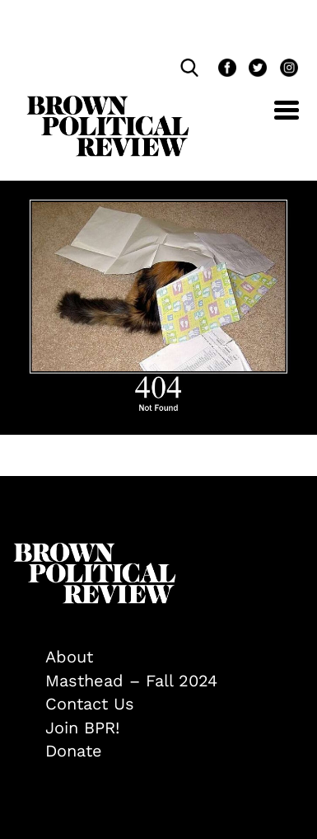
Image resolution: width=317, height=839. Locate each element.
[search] (193, 68)
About (69, 657)
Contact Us (89, 704)
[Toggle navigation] (274, 119)
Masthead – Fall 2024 (131, 681)
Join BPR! (82, 728)
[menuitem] (175, 657)
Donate (73, 751)
